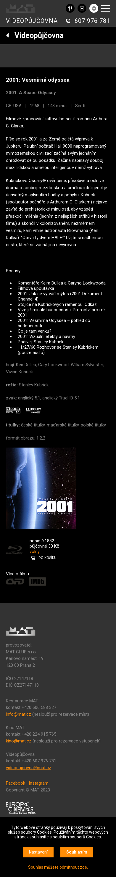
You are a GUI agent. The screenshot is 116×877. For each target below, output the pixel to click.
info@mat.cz (18, 714)
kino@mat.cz (18, 741)
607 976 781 (92, 21)
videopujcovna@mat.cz (28, 767)
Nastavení (38, 852)
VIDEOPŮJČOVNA (32, 20)
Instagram (39, 783)
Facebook (15, 783)
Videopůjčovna (35, 35)
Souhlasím (76, 852)
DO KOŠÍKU (47, 558)
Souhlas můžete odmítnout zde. (58, 867)
